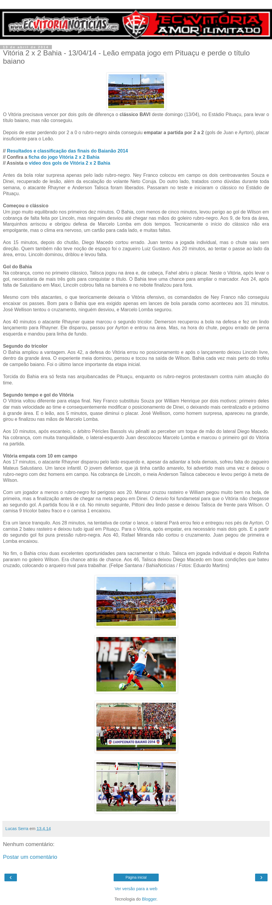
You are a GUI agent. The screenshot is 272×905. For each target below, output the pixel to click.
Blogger (149, 899)
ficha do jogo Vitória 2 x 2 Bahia (63, 157)
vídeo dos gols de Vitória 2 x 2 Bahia (69, 163)
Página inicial (136, 877)
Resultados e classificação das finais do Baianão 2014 (67, 150)
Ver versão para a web (136, 888)
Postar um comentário (30, 857)
